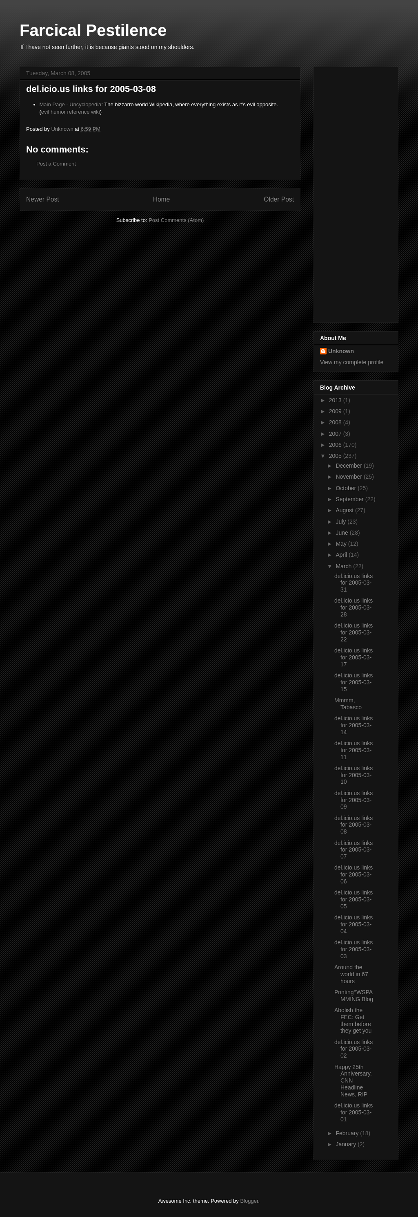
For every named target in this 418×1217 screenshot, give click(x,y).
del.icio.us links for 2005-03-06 (353, 874)
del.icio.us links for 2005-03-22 (353, 632)
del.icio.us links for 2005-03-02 (353, 1049)
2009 (336, 411)
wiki (95, 112)
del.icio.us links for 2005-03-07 (353, 850)
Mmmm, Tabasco (348, 703)
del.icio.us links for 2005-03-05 (353, 899)
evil (45, 112)
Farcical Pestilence (93, 30)
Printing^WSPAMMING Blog (353, 995)
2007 (336, 433)
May (342, 543)
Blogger (249, 1201)
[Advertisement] (352, 192)
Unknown (341, 351)
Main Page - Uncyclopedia (71, 104)
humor (58, 112)
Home (161, 199)
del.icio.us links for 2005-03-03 (353, 949)
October (347, 488)
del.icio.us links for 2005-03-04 (353, 924)
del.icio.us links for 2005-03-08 (353, 825)
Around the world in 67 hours (351, 974)
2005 (336, 456)
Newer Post (42, 199)
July (341, 521)
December (349, 465)
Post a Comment (56, 164)
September (350, 499)
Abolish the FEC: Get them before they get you (352, 1020)
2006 (336, 445)
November (349, 476)
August (345, 510)
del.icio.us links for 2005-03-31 (353, 583)
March (344, 566)
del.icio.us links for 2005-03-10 (353, 775)
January (347, 1144)
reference (78, 112)
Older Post (279, 199)
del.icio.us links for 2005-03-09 (353, 800)
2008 (336, 422)
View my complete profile (351, 362)
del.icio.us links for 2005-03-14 (353, 725)
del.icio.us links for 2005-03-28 (353, 607)
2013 (336, 400)
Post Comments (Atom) (176, 220)
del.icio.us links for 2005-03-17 (353, 657)
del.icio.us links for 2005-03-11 (353, 750)
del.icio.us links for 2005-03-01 (353, 1112)
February (348, 1133)
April (342, 554)
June (342, 532)
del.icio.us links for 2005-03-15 (353, 682)
